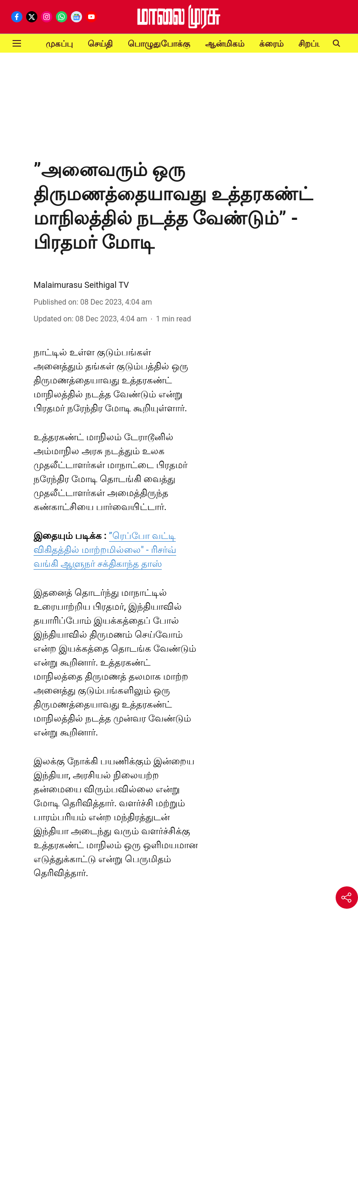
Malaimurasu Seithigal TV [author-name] (81, 285)
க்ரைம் (271, 43)
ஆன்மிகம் (224, 43)
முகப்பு (59, 43)
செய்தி (100, 43)
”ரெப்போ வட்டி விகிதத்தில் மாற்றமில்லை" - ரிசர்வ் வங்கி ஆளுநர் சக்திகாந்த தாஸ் (105, 549)
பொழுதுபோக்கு (159, 43)
